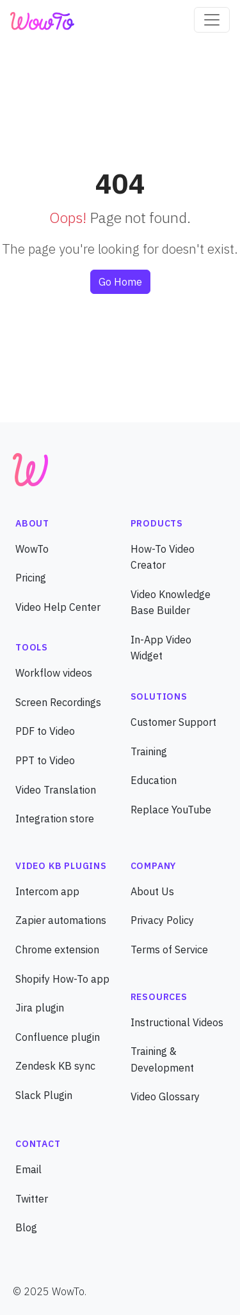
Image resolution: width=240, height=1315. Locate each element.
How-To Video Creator (163, 557)
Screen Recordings (58, 702)
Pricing (30, 577)
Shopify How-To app (62, 979)
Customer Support (173, 722)
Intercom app (47, 891)
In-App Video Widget (161, 648)
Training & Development (162, 1059)
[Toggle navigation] (212, 20)
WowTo (32, 548)
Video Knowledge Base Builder (171, 602)
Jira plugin (39, 1007)
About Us (152, 891)
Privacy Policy (162, 920)
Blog (26, 1227)
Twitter (31, 1198)
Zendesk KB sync (55, 1065)
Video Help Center (57, 607)
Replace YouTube (171, 809)
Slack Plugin (43, 1095)
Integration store (54, 818)
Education (154, 780)
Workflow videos (53, 672)
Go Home (120, 281)
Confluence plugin (57, 1037)
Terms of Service (169, 949)
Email (28, 1169)
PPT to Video (45, 760)
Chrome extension (57, 949)
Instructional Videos (177, 1022)
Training (149, 751)
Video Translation (55, 789)
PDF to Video (45, 731)
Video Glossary (165, 1096)
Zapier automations (60, 920)
